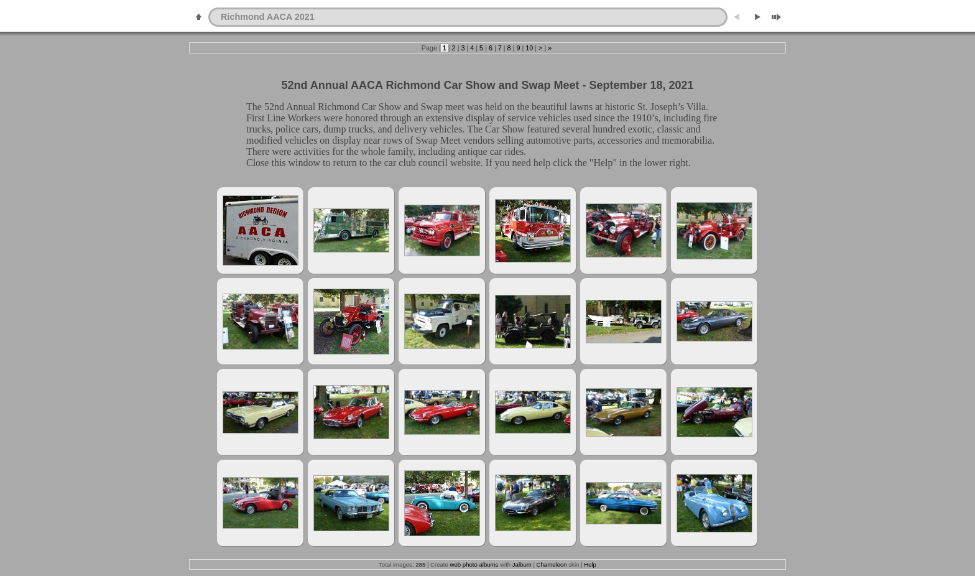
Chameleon (552, 564)
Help (590, 564)
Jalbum (522, 564)
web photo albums (474, 564)
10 (529, 48)
